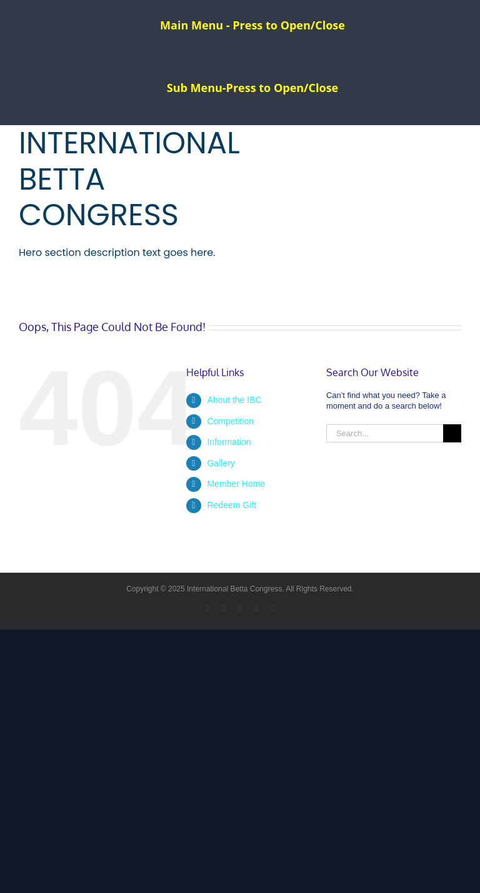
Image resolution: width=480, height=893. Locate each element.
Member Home (236, 484)
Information (229, 442)
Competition (230, 421)
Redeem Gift (231, 505)
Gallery (220, 463)
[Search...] (384, 433)
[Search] (452, 433)
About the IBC (234, 400)
